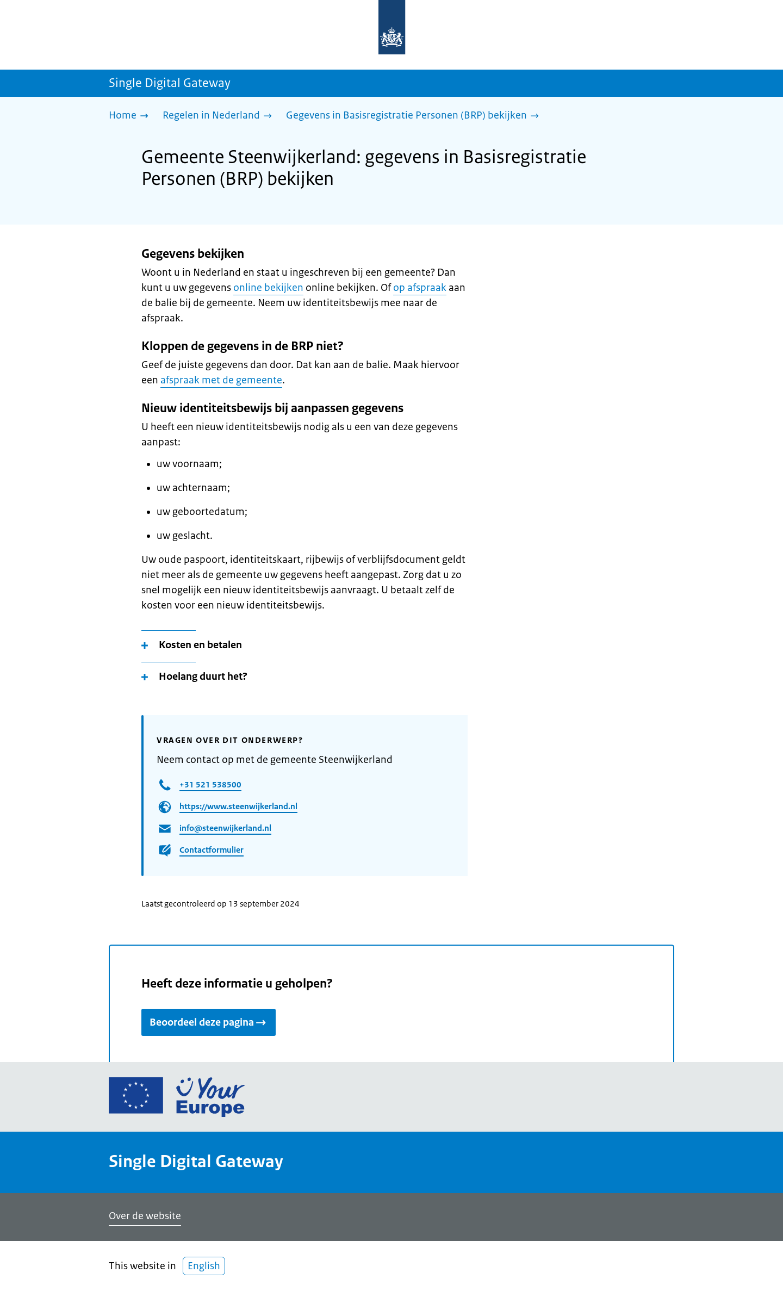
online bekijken (268, 287)
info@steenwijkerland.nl (225, 828)
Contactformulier (211, 850)
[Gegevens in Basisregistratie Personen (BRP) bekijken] (415, 116)
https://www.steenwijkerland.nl (238, 806)
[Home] (131, 116)
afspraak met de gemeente (221, 380)
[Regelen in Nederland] (220, 116)
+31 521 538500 (210, 784)
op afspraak (419, 287)
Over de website (145, 1215)
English (204, 1266)
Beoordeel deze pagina (209, 1022)
